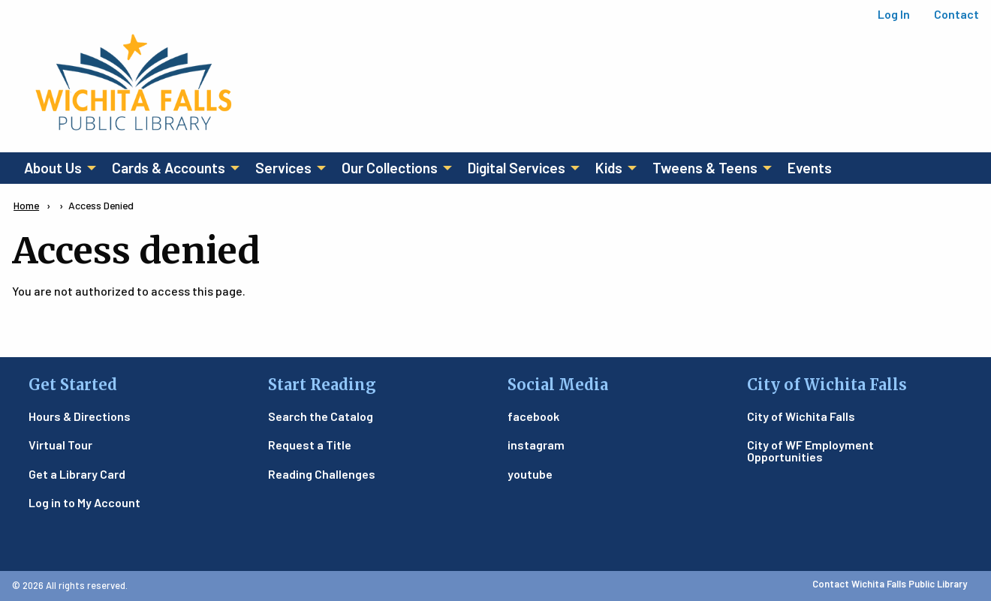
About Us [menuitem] (53, 167)
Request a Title (309, 444)
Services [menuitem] (283, 167)
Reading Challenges (321, 474)
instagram (536, 444)
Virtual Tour (60, 444)
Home (26, 205)
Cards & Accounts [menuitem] (168, 167)
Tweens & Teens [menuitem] (705, 167)
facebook (533, 416)
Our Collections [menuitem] (390, 167)
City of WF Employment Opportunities (810, 450)
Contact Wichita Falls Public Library (889, 584)
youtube (530, 474)
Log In (894, 14)
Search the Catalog (320, 416)
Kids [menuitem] (608, 167)
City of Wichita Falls (801, 416)
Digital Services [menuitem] (516, 167)
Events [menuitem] (810, 167)
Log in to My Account (84, 502)
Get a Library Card (77, 474)
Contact (956, 14)
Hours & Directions (80, 416)
